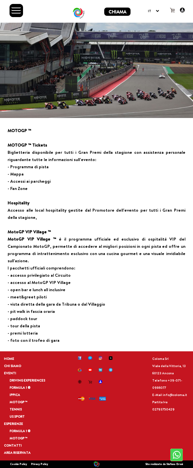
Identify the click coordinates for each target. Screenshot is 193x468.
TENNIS (16, 409)
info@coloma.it (175, 395)
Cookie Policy (18, 464)
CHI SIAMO (12, 366)
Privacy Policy (39, 464)
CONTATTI (13, 445)
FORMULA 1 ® (20, 388)
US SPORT (17, 416)
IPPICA (15, 395)
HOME (9, 359)
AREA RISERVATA (17, 453)
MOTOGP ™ (19, 402)
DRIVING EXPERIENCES (27, 380)
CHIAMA (117, 12)
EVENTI (10, 373)
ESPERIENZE (13, 424)
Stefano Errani (174, 464)
